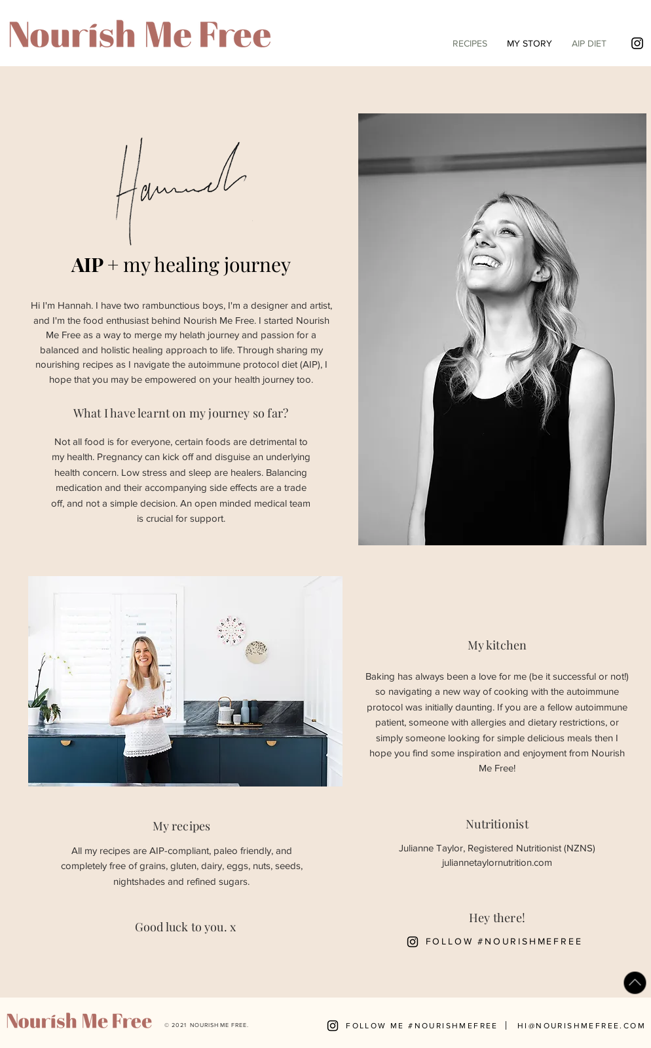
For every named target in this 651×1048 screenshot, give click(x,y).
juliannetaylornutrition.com (497, 862)
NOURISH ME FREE (218, 1024)
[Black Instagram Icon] (637, 43)
